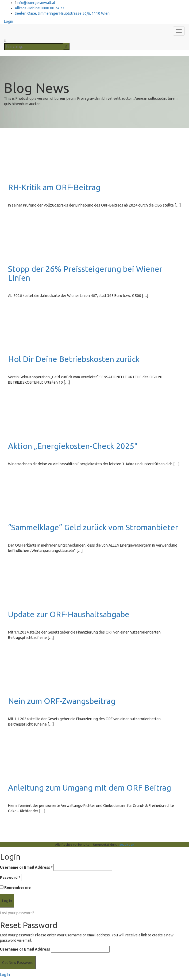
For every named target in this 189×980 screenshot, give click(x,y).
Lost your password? (17, 913)
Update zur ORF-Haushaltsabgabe (68, 614)
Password (10, 877)
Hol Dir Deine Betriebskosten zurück (74, 359)
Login (8, 21)
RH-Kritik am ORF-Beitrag (54, 187)
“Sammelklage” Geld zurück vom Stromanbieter (93, 527)
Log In (5, 975)
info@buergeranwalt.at (36, 3)
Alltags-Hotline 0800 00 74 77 (39, 8)
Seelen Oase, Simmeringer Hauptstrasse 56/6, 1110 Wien (62, 13)
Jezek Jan (126, 844)
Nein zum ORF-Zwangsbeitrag (61, 701)
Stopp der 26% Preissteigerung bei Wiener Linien (85, 273)
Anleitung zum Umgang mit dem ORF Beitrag (89, 787)
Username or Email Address (26, 867)
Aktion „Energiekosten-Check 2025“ (72, 446)
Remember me (15, 887)
